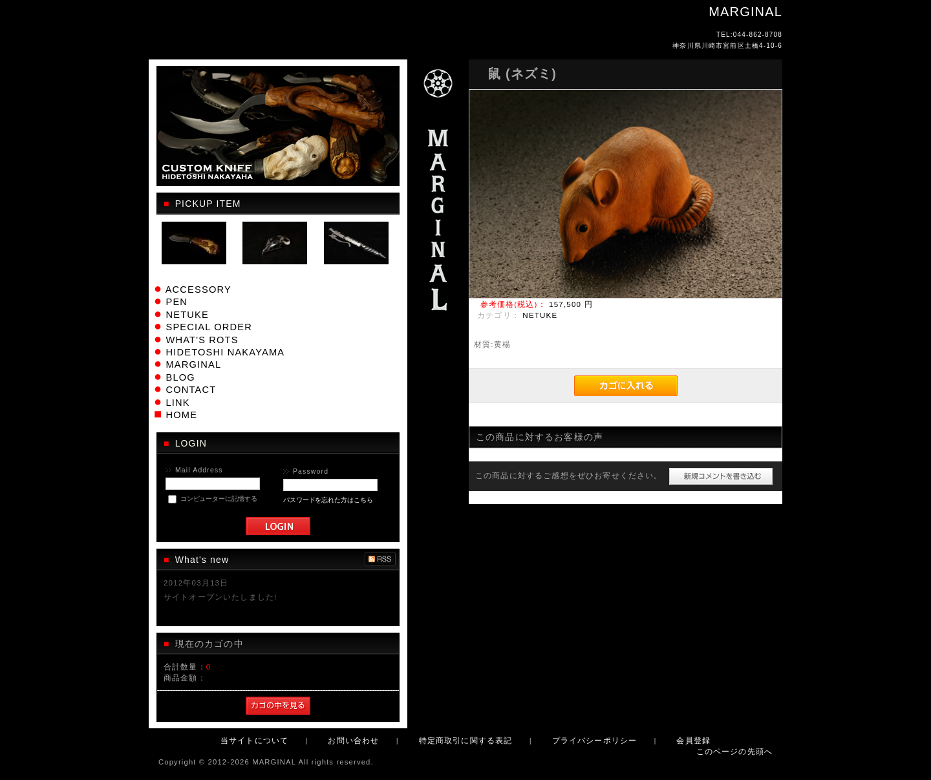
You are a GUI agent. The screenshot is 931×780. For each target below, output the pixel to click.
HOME (181, 415)
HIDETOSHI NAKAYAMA (225, 352)
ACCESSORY (198, 289)
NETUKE (187, 315)
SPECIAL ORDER (208, 327)
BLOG (180, 377)
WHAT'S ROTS (202, 340)
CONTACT (191, 390)
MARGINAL (193, 364)
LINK (177, 402)
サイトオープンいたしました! (220, 597)
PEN (176, 302)
